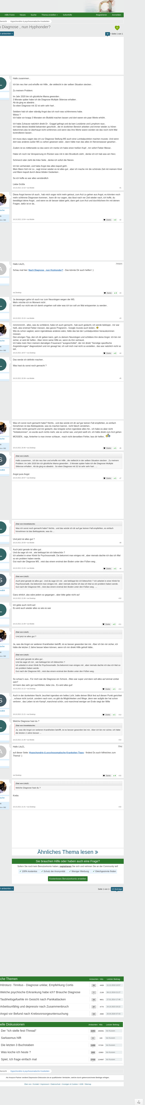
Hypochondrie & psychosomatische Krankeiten (29, 1071)
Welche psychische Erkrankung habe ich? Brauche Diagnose (40, 992)
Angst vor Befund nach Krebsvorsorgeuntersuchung (34, 1013)
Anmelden (116, 15)
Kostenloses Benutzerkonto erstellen (67, 879)
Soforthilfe (67, 15)
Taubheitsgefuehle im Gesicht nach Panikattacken (33, 999)
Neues (22, 15)
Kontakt (36, 1084)
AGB (81, 1084)
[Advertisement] (68, 241)
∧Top (138, 1102)
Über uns (27, 1084)
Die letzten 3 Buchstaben (17, 1045)
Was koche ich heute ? (16, 1052)
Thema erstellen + (50, 15)
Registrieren (101, 15)
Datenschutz (55, 1084)
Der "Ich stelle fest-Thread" (18, 1030)
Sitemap (88, 1084)
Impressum (44, 1084)
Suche (34, 15)
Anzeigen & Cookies (70, 1084)
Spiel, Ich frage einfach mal (19, 1059)
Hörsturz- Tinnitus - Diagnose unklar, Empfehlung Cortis (36, 985)
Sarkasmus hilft (11, 1038)
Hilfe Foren (10, 15)
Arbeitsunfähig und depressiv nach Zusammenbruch (34, 1006)
